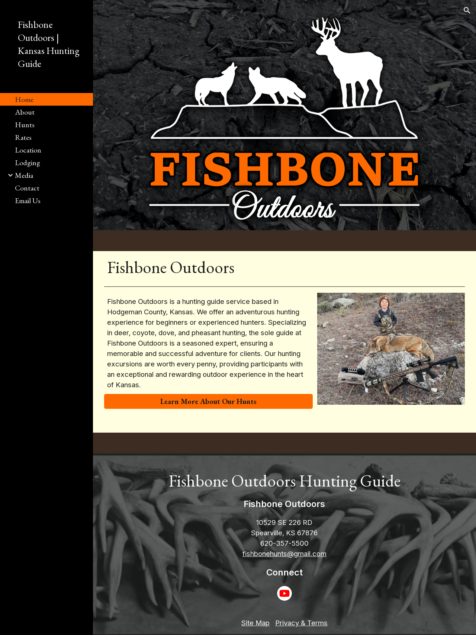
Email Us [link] (28, 200)
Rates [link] (23, 137)
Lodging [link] (27, 162)
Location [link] (28, 150)
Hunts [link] (25, 124)
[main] (284, 267)
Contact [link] (27, 188)
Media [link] (24, 175)
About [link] (25, 112)
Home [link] (24, 99)
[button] (467, 10)
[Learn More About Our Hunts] (208, 401)
